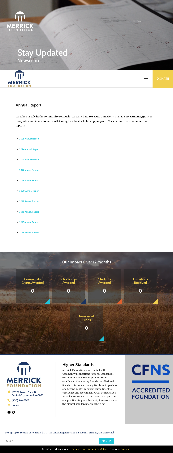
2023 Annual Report (29, 159)
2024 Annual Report (29, 149)
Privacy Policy (78, 449)
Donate (163, 78)
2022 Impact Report (29, 170)
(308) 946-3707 (20, 400)
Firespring (125, 449)
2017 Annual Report (28, 222)
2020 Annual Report (29, 191)
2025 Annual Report (29, 138)
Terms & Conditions (97, 449)
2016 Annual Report (29, 232)
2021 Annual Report (28, 180)
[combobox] (148, 21)
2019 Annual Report (29, 201)
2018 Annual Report (29, 211)
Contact (16, 405)
